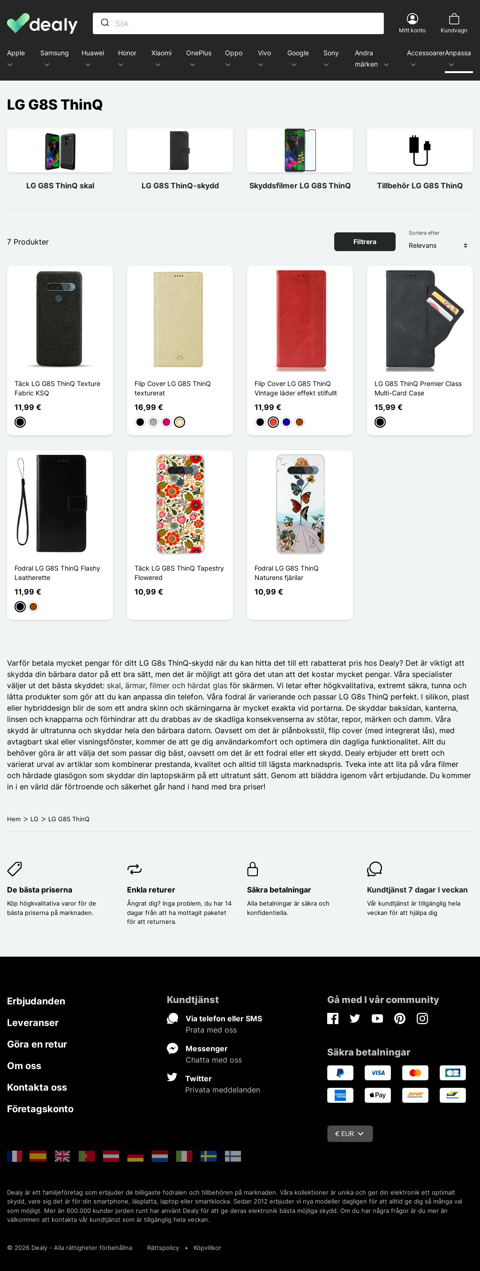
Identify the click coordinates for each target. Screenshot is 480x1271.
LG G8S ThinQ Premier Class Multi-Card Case (418, 388)
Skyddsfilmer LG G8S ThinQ (300, 185)
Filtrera (364, 241)
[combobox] (238, 23)
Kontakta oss (37, 1087)
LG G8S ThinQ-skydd (180, 185)
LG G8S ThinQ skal (60, 185)
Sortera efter (424, 233)
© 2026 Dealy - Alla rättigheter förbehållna (69, 1247)
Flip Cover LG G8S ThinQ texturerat (173, 388)
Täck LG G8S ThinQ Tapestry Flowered (179, 572)
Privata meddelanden (222, 1089)
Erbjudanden (36, 1001)
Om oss (24, 1065)
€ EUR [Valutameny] (349, 1133)
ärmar (135, 685)
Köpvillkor (207, 1247)
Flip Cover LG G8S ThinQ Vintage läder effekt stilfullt (296, 388)
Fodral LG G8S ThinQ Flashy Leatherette (57, 572)
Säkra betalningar (279, 889)
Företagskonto (40, 1109)
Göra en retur (37, 1044)
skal (114, 685)
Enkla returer (151, 889)
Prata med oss (211, 1029)
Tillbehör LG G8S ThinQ (420, 185)
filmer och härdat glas (188, 685)
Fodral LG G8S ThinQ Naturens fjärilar (287, 572)
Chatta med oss (214, 1059)
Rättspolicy (163, 1247)
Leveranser (33, 1022)
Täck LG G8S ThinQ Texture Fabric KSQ (57, 388)
